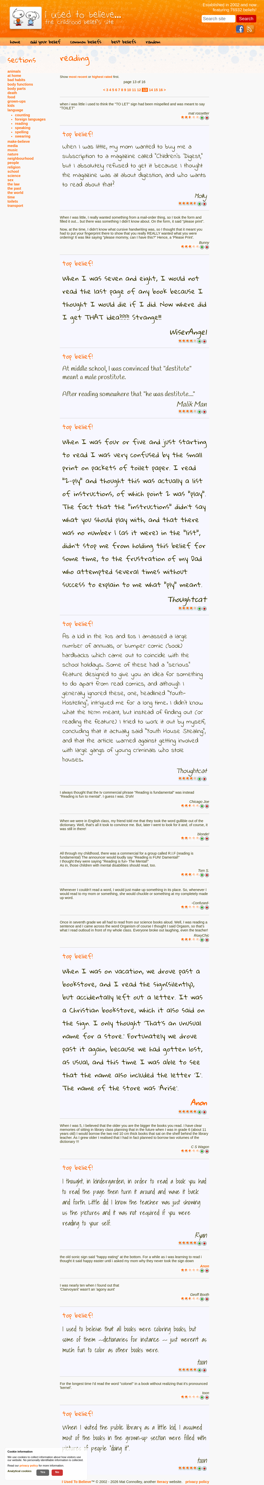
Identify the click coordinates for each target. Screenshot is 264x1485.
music (12, 150)
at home (14, 76)
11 (134, 90)
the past (14, 188)
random (153, 42)
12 (139, 90)
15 (156, 90)
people (13, 163)
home (15, 42)
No (57, 1472)
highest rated (102, 77)
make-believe (18, 142)
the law (13, 184)
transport (15, 206)
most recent (78, 77)
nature (12, 154)
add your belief (45, 42)
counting (22, 115)
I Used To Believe (76, 1482)
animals (14, 71)
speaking (22, 128)
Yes (42, 1472)
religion (13, 167)
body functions (20, 84)
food (11, 97)
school (13, 171)
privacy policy (197, 1482)
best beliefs (123, 42)
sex (10, 180)
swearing (22, 136)
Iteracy (162, 1482)
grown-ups (16, 101)
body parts (16, 89)
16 (161, 90)
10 (129, 90)
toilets (12, 201)
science (13, 176)
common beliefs (85, 42)
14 (151, 90)
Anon (198, 1102)
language (15, 110)
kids (11, 106)
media (12, 146)
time (11, 197)
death (12, 93)
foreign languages (30, 119)
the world (15, 193)
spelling (21, 132)
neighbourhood (20, 158)
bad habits (16, 80)
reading (21, 124)
